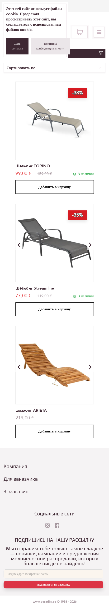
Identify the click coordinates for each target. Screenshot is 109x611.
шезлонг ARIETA (31, 410)
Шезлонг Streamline (34, 288)
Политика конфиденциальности (50, 46)
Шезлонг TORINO (32, 166)
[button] (90, 245)
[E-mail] (53, 573)
